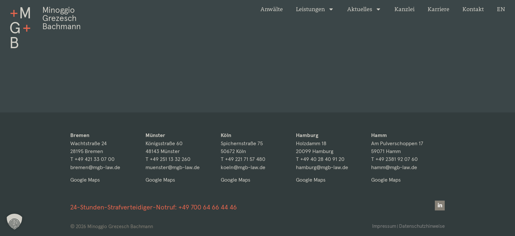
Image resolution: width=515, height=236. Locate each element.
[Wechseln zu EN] (501, 9)
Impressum (384, 226)
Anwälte (271, 9)
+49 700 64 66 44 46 (207, 207)
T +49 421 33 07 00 (92, 159)
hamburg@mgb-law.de (322, 167)
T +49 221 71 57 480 (243, 159)
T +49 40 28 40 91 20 (320, 159)
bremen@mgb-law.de (95, 167)
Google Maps (85, 179)
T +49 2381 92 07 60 (394, 159)
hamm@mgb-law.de (394, 167)
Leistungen (315, 9)
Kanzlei (404, 9)
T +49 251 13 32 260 (168, 159)
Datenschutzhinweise (422, 226)
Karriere (438, 9)
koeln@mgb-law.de (243, 167)
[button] (14, 221)
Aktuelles (364, 9)
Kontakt (473, 9)
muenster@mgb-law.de (173, 167)
